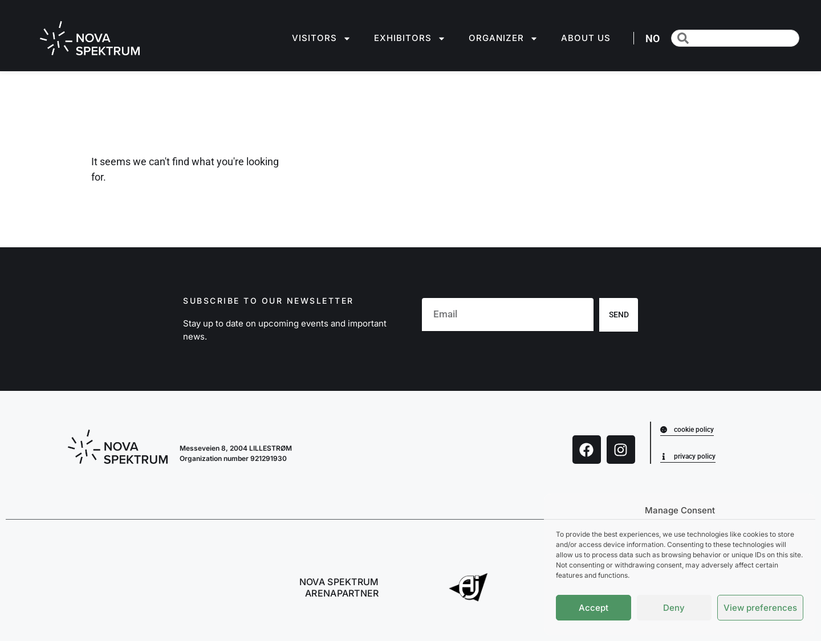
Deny (674, 607)
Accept (593, 607)
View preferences (760, 607)
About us (586, 37)
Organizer (503, 38)
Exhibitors (410, 38)
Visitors (321, 38)
